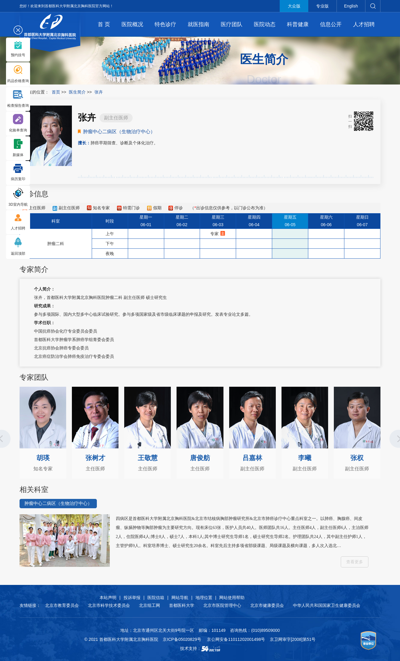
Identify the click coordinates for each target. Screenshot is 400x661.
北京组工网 (149, 605)
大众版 (294, 6)
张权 (357, 458)
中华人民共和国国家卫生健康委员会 (326, 605)
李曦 (304, 458)
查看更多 (354, 561)
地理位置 (203, 597)
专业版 (322, 6)
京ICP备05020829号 (182, 639)
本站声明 (108, 597)
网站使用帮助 (232, 597)
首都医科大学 (181, 605)
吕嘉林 (252, 458)
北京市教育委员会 (62, 605)
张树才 (95, 458)
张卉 (38, 297)
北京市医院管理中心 (222, 605)
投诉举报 (132, 597)
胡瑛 (43, 458)
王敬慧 (148, 458)
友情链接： (30, 605)
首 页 (104, 24)
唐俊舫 (200, 458)
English (351, 6)
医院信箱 (155, 597)
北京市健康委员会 (267, 605)
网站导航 (179, 597)
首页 (56, 92)
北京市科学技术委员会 (109, 605)
